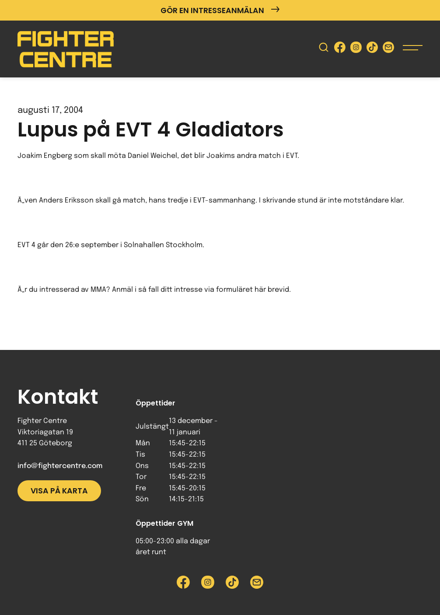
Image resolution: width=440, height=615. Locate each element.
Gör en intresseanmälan (220, 10)
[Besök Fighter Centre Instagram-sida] (356, 49)
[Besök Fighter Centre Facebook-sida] (340, 49)
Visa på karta (59, 491)
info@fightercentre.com (59, 466)
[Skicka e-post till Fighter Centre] (388, 49)
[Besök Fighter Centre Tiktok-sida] (372, 49)
